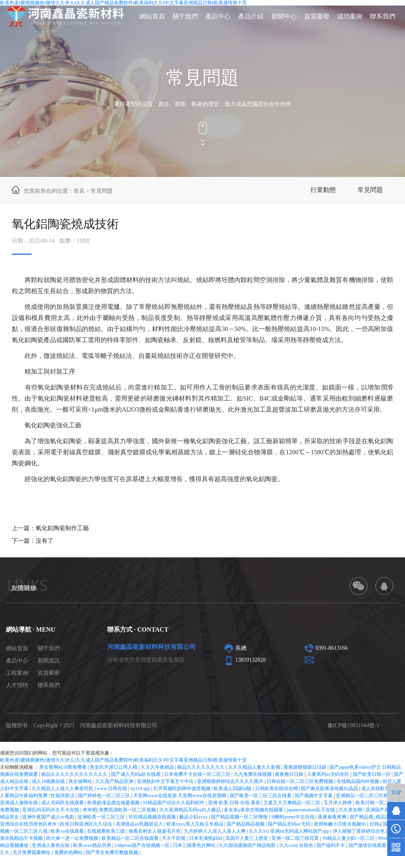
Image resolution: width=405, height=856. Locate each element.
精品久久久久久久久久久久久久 (75, 774)
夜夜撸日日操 (290, 774)
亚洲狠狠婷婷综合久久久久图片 (231, 781)
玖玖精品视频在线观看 (153, 817)
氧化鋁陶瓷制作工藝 (62, 528)
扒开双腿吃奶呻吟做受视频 (182, 788)
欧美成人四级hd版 (233, 788)
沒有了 (44, 541)
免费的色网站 (69, 852)
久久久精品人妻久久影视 (255, 767)
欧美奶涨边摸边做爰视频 (114, 802)
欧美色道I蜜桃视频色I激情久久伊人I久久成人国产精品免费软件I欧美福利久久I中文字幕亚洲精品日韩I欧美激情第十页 (123, 760)
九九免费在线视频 (253, 774)
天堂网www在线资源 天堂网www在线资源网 (180, 795)
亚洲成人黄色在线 (51, 845)
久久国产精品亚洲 (114, 781)
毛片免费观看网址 (32, 852)
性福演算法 (63, 795)
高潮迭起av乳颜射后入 (140, 824)
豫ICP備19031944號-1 (353, 725)
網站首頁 (152, 16)
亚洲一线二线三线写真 (295, 838)
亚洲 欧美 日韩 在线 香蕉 (234, 802)
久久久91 (258, 831)
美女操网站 (80, 781)
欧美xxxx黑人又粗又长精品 (196, 824)
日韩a (375, 824)
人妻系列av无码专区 (328, 774)
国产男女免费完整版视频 (112, 852)
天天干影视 (174, 838)
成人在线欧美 (376, 788)
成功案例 (349, 16)
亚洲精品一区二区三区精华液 (367, 795)
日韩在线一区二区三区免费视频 (300, 781)
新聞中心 (284, 16)
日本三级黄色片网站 (195, 845)
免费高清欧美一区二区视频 (128, 810)
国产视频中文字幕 (314, 795)
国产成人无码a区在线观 (136, 774)
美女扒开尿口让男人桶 (114, 767)
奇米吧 (90, 810)
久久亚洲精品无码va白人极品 (190, 810)
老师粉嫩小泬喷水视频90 (340, 824)
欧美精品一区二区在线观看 (131, 838)
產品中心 (218, 16)
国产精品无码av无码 (289, 824)
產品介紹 (250, 16)
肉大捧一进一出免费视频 (72, 838)
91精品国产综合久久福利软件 (174, 802)
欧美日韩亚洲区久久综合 (87, 824)
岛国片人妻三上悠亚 (247, 838)
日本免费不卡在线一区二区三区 (198, 774)
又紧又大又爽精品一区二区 (292, 802)
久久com (288, 845)
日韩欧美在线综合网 (277, 788)
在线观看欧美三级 (106, 831)
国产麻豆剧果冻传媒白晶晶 (330, 788)
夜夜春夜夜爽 (333, 817)
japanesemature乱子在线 (312, 810)
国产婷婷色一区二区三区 (104, 795)
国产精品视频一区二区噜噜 (240, 817)
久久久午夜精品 (158, 767)
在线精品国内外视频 (358, 781)
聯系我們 (382, 16)
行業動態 (323, 189)
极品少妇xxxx (194, 817)
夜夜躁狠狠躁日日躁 (305, 767)
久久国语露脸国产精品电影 (248, 845)
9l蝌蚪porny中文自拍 (293, 817)
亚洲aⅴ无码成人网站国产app (300, 831)
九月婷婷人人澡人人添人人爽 (215, 831)
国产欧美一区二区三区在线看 (261, 795)
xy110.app (140, 788)
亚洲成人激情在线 (19, 802)
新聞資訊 (49, 661)
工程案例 (17, 673)
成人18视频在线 (49, 781)
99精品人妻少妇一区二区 (349, 838)
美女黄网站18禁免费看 (63, 767)
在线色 (306, 845)
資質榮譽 (316, 16)
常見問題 (370, 189)
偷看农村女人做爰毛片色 (155, 831)
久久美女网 (351, 810)
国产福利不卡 (331, 845)
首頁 (79, 191)
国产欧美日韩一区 (372, 774)
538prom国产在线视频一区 (142, 845)
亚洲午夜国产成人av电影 (48, 817)
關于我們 (185, 16)
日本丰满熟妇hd (206, 838)
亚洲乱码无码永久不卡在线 (51, 810)
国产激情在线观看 (368, 845)
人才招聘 (17, 685)
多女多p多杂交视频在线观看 (254, 810)
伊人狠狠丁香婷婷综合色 (359, 831)
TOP (396, 793)
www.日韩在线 (112, 788)
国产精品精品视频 (246, 824)
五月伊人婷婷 (338, 802)
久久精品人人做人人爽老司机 (63, 788)
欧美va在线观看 (68, 831)
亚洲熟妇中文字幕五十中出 (166, 781)
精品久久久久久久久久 (201, 767)
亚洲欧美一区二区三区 (102, 817)
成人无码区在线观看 (63, 802)
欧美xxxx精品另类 (92, 845)
